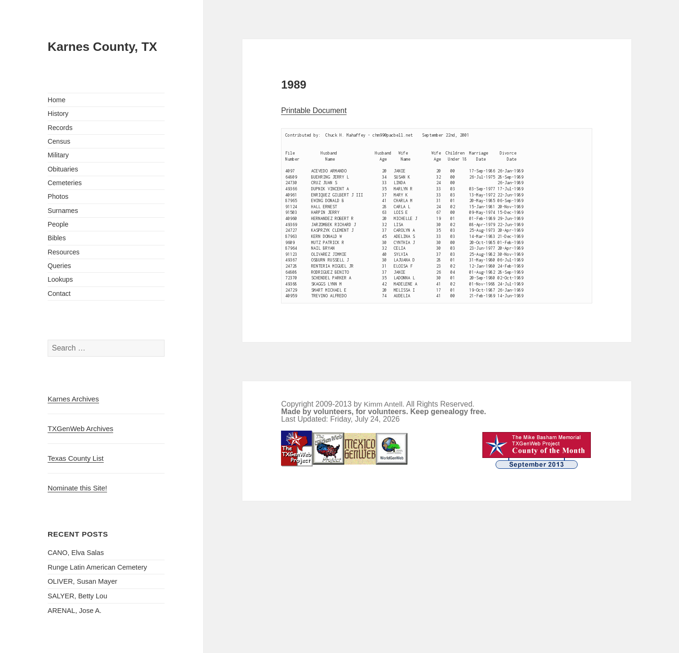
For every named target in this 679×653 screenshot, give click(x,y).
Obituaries (63, 169)
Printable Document (314, 110)
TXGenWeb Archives (80, 428)
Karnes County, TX (102, 47)
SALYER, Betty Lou (77, 596)
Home (57, 100)
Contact (59, 293)
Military (58, 155)
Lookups (60, 279)
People (58, 224)
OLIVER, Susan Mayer (82, 581)
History (58, 113)
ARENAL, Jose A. (74, 610)
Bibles (57, 238)
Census (59, 141)
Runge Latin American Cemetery (97, 567)
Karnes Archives (73, 399)
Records (60, 127)
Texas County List (76, 458)
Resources (64, 252)
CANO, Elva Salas (76, 552)
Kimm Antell (383, 404)
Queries (59, 265)
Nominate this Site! (77, 488)
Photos (58, 196)
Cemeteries (65, 183)
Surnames (63, 210)
